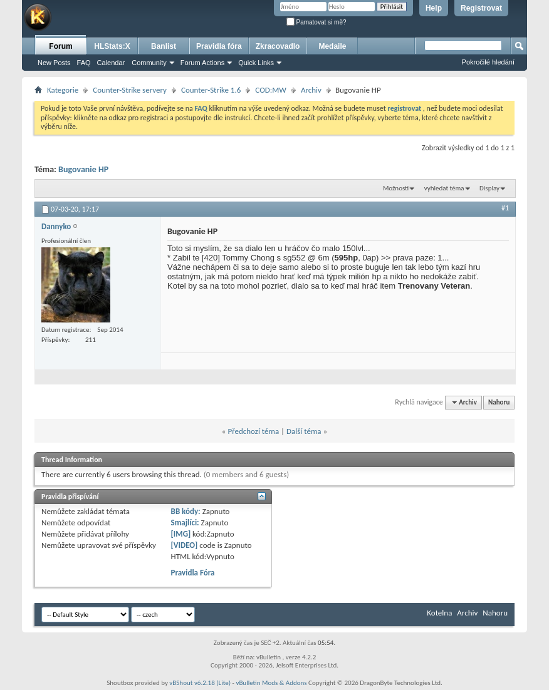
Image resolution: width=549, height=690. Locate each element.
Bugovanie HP (83, 169)
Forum (60, 46)
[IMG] (181, 533)
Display (489, 188)
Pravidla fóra (219, 46)
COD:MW (270, 90)
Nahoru (499, 402)
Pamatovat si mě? (316, 22)
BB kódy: (186, 511)
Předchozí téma (253, 431)
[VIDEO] (184, 545)
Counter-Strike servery (130, 90)
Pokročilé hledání (488, 62)
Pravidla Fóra (193, 572)
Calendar (111, 62)
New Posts (54, 62)
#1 (505, 207)
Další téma (304, 431)
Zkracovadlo (278, 46)
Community (149, 62)
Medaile (332, 46)
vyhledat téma (444, 188)
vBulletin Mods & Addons (271, 683)
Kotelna (439, 612)
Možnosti (396, 188)
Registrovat (481, 8)
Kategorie (62, 90)
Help (434, 8)
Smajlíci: (185, 522)
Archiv (311, 90)
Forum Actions (202, 62)
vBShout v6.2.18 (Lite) (200, 683)
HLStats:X (112, 46)
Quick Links (256, 62)
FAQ (84, 62)
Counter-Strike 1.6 (211, 90)
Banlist (163, 46)
